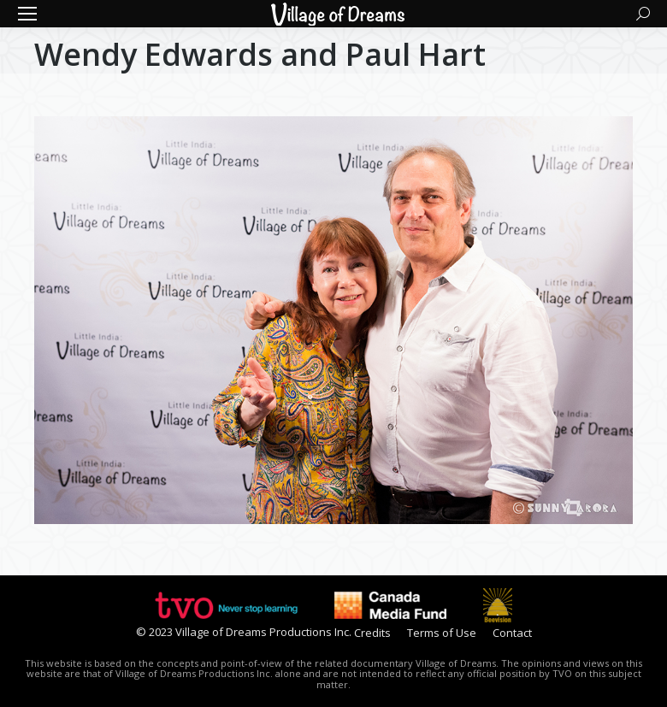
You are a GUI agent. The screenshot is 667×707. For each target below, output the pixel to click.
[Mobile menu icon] (27, 13)
